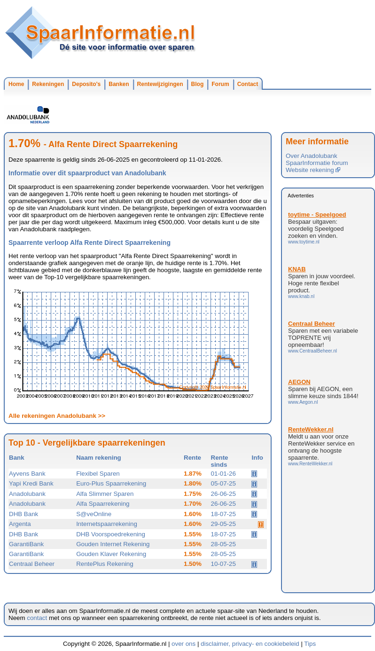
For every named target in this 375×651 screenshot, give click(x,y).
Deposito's (86, 84)
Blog (197, 84)
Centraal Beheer (32, 563)
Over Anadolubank (311, 155)
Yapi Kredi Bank (31, 483)
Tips (310, 643)
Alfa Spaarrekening (102, 503)
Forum (220, 84)
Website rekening (313, 169)
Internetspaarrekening (106, 523)
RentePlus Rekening (104, 563)
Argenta (20, 523)
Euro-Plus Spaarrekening (111, 483)
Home (16, 84)
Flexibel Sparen (98, 473)
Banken (119, 84)
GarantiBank (26, 544)
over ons (183, 643)
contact (37, 617)
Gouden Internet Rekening (112, 544)
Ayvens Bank (27, 473)
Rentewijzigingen (160, 84)
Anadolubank (27, 493)
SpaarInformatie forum (317, 162)
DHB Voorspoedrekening (110, 534)
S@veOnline (93, 514)
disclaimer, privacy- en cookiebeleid (250, 643)
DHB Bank (23, 514)
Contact (247, 84)
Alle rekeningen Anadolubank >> (56, 415)
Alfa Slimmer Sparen (104, 493)
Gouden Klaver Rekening (111, 553)
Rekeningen (48, 84)
